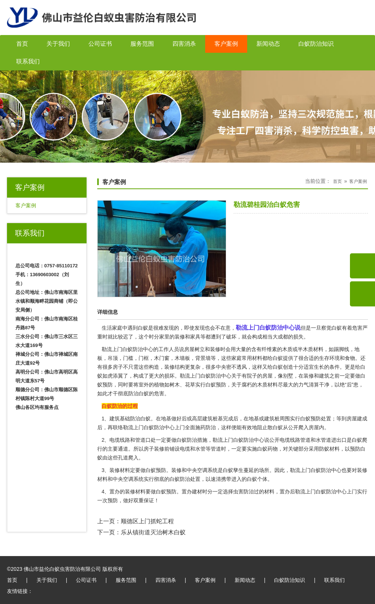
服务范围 (142, 44)
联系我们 (28, 61)
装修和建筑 (316, 376)
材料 (269, 491)
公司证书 (100, 44)
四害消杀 (184, 44)
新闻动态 (268, 44)
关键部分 (298, 449)
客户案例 (226, 44)
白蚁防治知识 (316, 44)
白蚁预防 (310, 418)
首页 (22, 44)
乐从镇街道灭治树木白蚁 (153, 532)
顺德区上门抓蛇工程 (147, 521)
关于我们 (58, 44)
